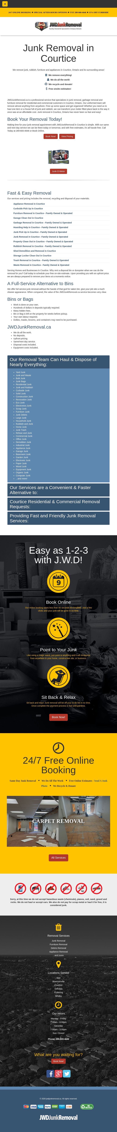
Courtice (58, 985)
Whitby (58, 996)
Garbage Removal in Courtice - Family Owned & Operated (42, 222)
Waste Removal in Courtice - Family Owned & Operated (41, 265)
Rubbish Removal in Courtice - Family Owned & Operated (42, 246)
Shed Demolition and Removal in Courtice (34, 251)
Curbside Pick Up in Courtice (28, 208)
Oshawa (58, 989)
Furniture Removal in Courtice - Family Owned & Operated (42, 213)
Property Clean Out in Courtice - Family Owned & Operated (43, 241)
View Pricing (67, 136)
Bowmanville (59, 981)
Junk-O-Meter (58, 171)
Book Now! (51, 136)
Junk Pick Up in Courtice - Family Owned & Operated (40, 232)
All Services (58, 857)
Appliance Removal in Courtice (29, 204)
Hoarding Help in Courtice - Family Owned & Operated (40, 227)
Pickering (58, 992)
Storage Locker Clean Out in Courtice (32, 255)
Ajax (58, 978)
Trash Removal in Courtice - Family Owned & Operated (41, 260)
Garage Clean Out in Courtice (28, 218)
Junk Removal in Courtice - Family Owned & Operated (40, 237)
